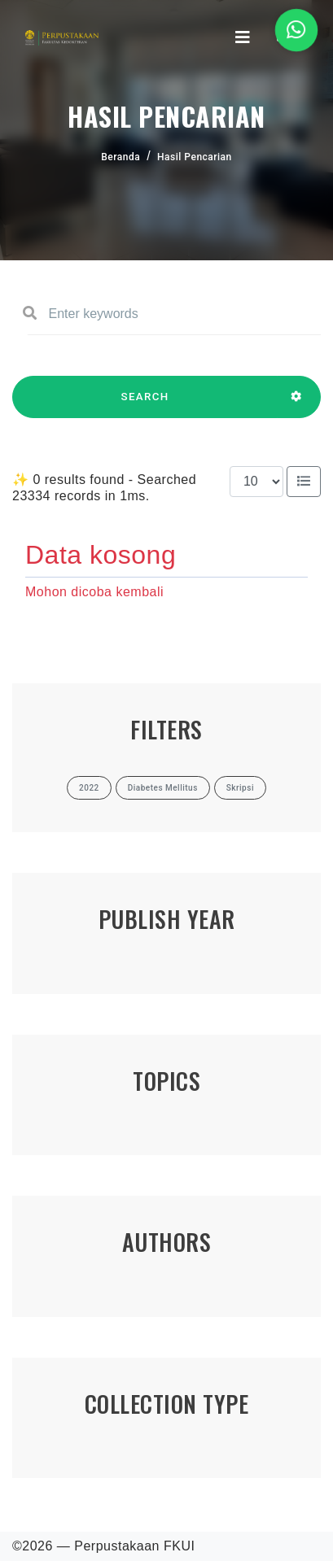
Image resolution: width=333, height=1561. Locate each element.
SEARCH (145, 404)
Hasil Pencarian (194, 157)
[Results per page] (256, 481)
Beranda (120, 157)
